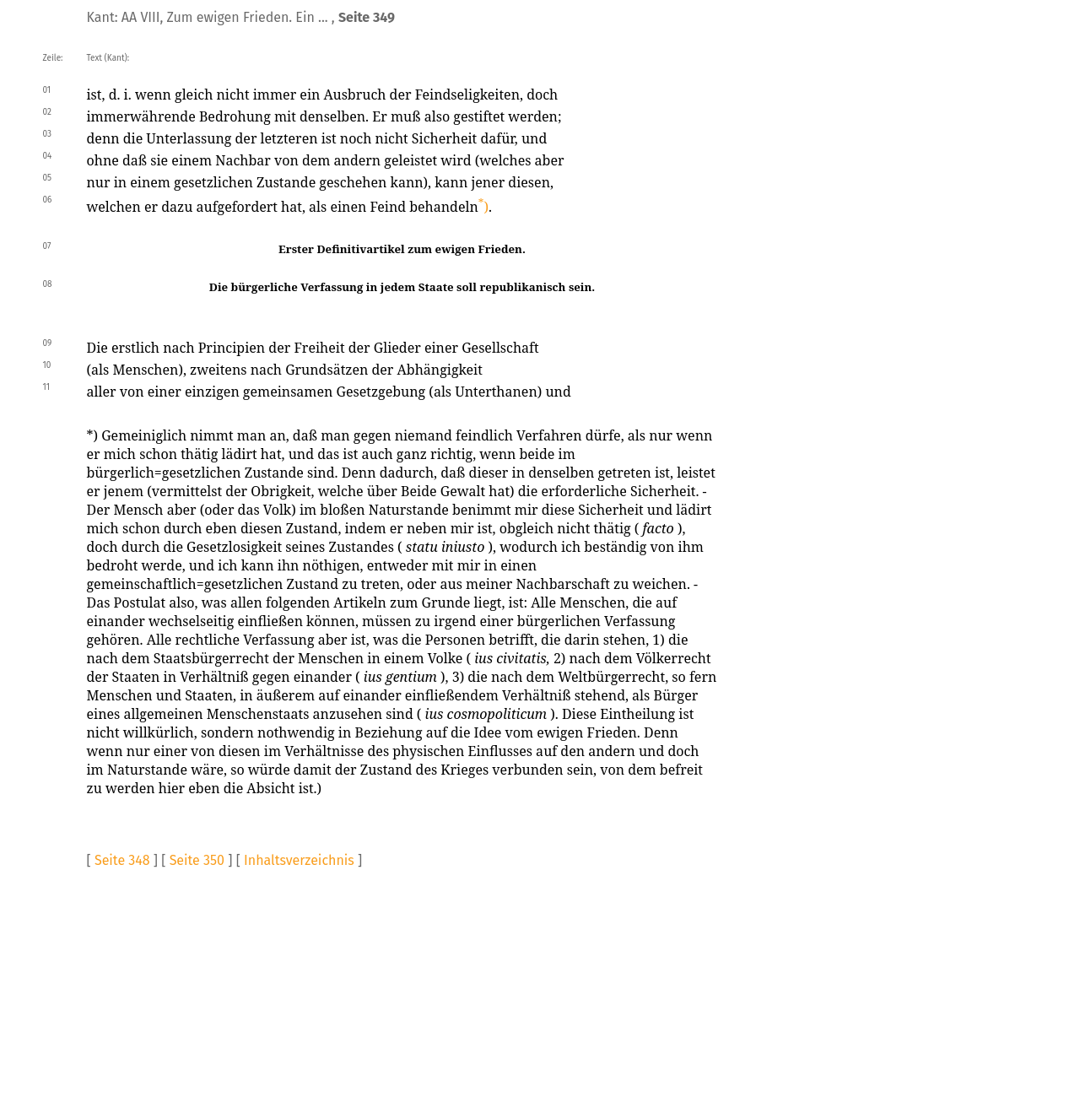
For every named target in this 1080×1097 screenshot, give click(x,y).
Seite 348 (122, 860)
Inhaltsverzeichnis (299, 860)
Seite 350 (197, 860)
